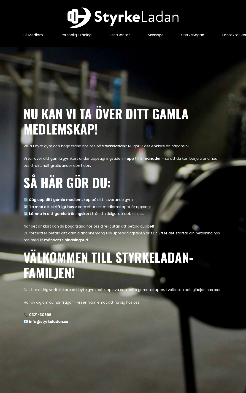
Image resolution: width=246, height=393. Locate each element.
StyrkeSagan (192, 35)
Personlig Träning (76, 35)
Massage (156, 35)
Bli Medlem (33, 35)
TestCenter (119, 35)
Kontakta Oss (234, 35)
